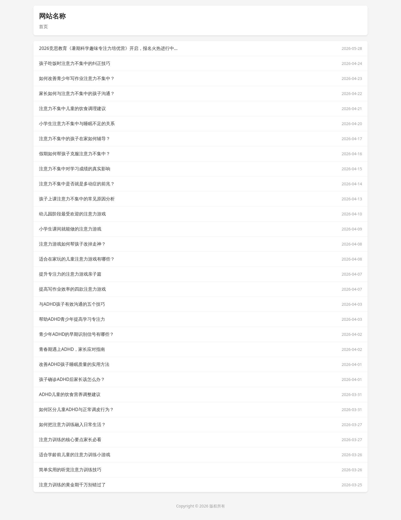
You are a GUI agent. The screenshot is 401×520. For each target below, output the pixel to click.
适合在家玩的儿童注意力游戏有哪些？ (77, 259)
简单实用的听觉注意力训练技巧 (70, 469)
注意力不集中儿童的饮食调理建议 (72, 108)
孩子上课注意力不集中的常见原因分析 (77, 199)
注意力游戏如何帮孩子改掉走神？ (72, 244)
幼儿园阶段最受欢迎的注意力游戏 (72, 214)
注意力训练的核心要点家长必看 (70, 439)
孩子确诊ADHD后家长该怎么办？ (72, 379)
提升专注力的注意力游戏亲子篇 (70, 274)
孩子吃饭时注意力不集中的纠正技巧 (74, 63)
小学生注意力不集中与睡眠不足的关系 (77, 123)
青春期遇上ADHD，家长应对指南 (72, 349)
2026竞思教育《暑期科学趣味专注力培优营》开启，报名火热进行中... (108, 48)
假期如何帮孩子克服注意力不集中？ (74, 153)
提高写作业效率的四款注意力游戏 (72, 289)
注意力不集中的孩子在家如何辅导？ (74, 138)
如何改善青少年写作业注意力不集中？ (77, 78)
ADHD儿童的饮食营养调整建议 (70, 394)
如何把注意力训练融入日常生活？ (72, 424)
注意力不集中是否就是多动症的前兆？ (77, 184)
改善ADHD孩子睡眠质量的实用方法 (74, 364)
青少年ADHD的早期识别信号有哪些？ (76, 334)
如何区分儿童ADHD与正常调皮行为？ (76, 409)
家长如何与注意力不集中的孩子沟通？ (77, 93)
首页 (43, 26)
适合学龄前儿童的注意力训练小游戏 (74, 454)
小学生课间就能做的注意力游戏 (70, 229)
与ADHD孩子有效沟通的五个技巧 (72, 304)
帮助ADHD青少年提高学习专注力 (72, 319)
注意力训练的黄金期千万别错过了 (72, 485)
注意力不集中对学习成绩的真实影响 (74, 169)
